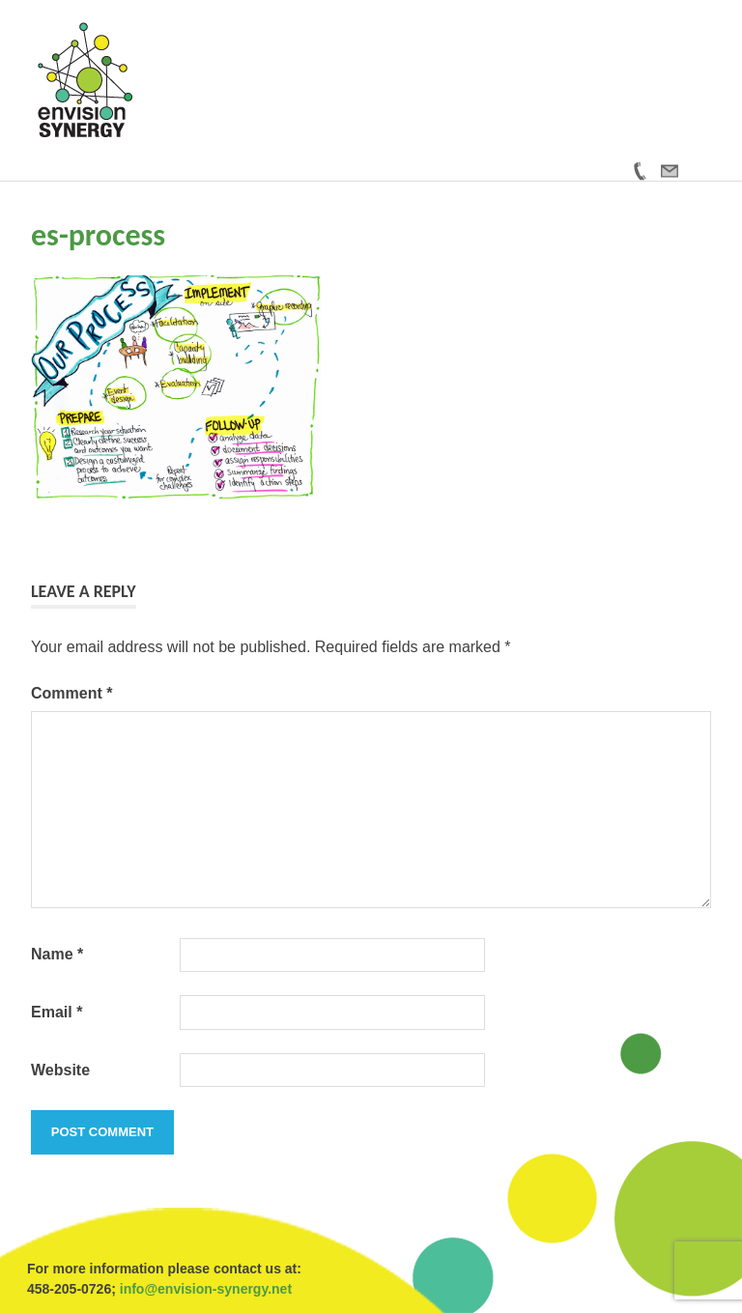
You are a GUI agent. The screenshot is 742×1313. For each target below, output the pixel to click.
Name (57, 954)
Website (60, 1070)
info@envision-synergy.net (206, 1289)
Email (56, 1012)
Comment (71, 693)
